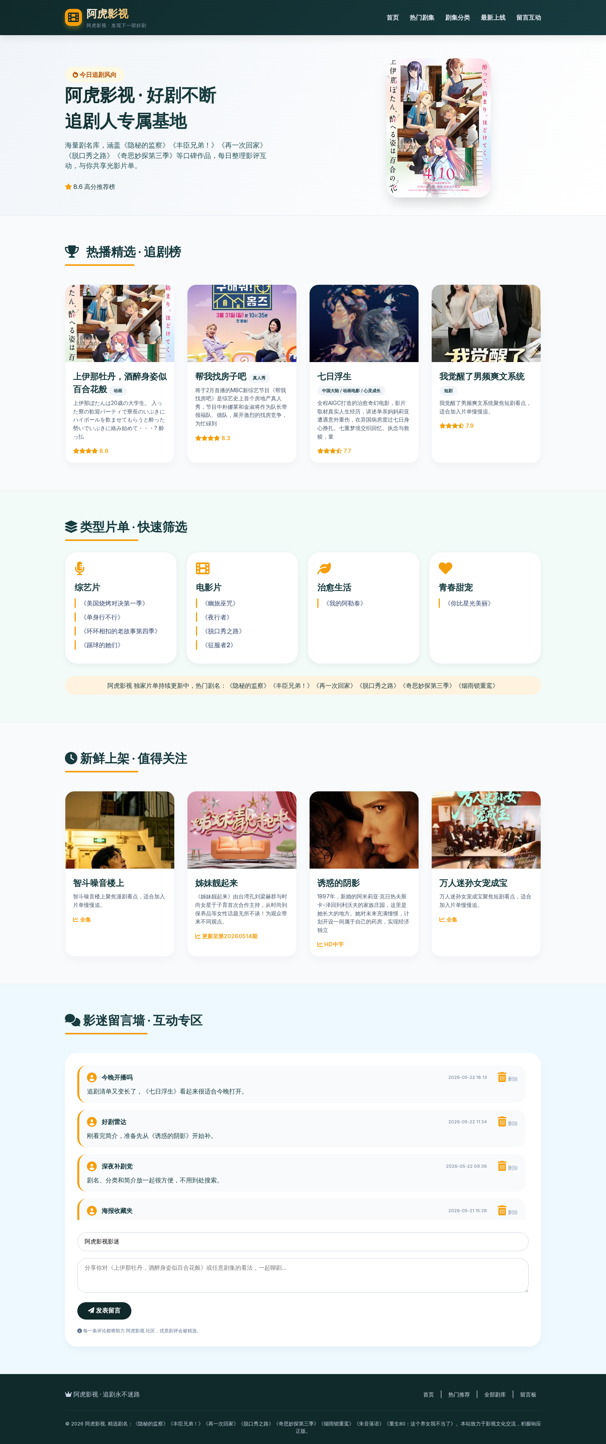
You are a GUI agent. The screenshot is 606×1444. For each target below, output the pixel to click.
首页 (392, 17)
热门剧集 (422, 17)
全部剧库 (495, 1394)
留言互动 (528, 17)
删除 (508, 1077)
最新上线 (493, 17)
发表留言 (104, 1310)
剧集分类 (457, 17)
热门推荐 (459, 1394)
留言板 (528, 1394)
